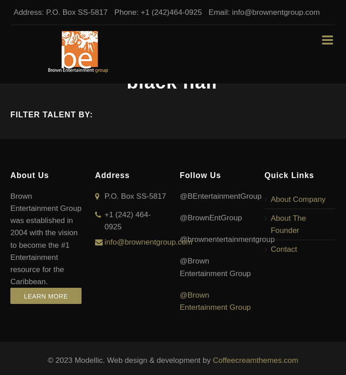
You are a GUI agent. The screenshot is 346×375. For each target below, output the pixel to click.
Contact (284, 249)
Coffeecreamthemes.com (255, 360)
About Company (298, 199)
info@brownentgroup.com (273, 12)
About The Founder (288, 224)
